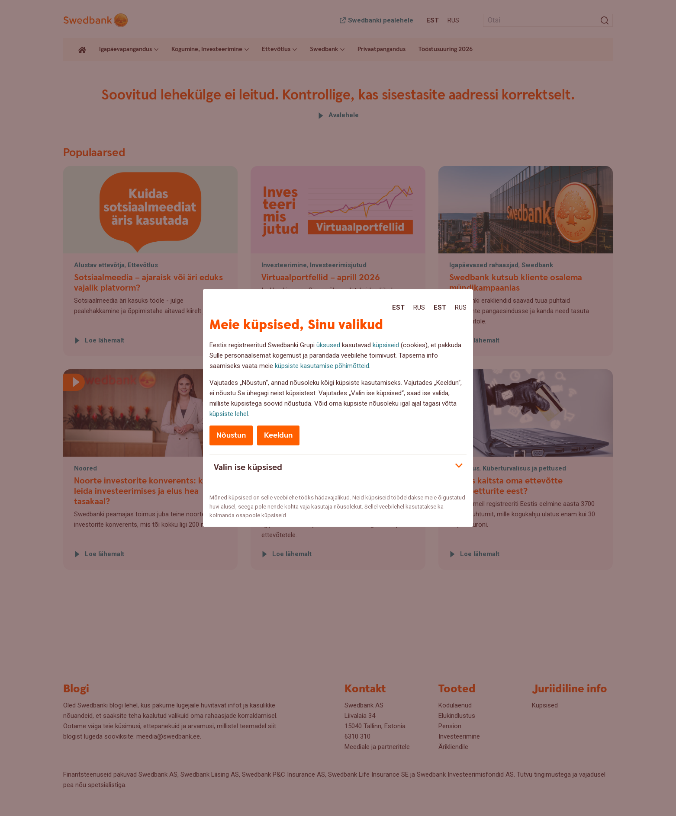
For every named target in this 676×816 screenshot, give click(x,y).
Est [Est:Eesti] (398, 307)
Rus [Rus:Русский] (419, 307)
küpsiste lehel (228, 414)
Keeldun (278, 435)
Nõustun (231, 435)
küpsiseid (386, 345)
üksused (328, 345)
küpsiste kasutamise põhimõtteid (322, 366)
